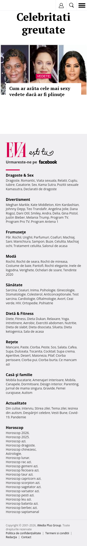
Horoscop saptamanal (22, 512)
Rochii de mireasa (54, 261)
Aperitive (12, 355)
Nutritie (70, 323)
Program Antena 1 (44, 221)
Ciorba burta (48, 360)
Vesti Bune (60, 412)
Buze (49, 241)
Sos (53, 347)
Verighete (26, 270)
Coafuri (55, 237)
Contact (26, 537)
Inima (34, 290)
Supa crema (66, 351)
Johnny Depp (15, 209)
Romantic (28, 180)
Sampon (38, 241)
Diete (10, 319)
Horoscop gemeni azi (22, 466)
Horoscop (14, 427)
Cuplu (72, 180)
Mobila (70, 380)
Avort (61, 298)
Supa (9, 351)
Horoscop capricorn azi (23, 478)
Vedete (43, 76)
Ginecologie (65, 290)
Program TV (59, 217)
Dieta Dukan (36, 319)
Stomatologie (16, 294)
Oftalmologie (46, 298)
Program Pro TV (18, 221)
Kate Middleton (42, 204)
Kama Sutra (47, 184)
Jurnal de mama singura (24, 388)
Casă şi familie (19, 374)
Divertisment (18, 199)
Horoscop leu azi (18, 499)
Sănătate (14, 284)
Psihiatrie (46, 303)
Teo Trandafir (36, 209)
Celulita (60, 241)
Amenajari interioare (48, 380)
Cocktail (49, 351)
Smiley (36, 213)
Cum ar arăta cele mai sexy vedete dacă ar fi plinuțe (39, 91)
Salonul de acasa (55, 246)
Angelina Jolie (58, 209)
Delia (56, 213)
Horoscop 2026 (17, 433)
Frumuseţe (16, 232)
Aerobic (29, 323)
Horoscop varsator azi (22, 491)
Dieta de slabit (16, 327)
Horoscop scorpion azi (22, 482)
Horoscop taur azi (19, 474)
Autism (27, 392)
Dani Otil (22, 213)
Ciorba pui (29, 360)
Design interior (51, 384)
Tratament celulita (27, 246)
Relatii (62, 180)
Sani (9, 241)
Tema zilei (58, 408)
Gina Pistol (69, 213)
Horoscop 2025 (17, 437)
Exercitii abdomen (49, 323)
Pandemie (18, 417)
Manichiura (21, 241)
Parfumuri (41, 237)
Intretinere (14, 323)
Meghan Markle (17, 204)
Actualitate (16, 403)
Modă (11, 256)
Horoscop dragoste (20, 445)
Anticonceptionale (57, 294)
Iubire (10, 184)
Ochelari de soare (48, 270)
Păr (8, 237)
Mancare (12, 347)
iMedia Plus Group (49, 525)
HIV (18, 303)
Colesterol (34, 294)
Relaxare (53, 319)
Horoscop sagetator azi (23, 487)
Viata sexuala (46, 180)
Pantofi (37, 265)
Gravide (49, 388)
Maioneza (39, 355)
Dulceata (21, 351)
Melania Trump (37, 217)
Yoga (65, 319)
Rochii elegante (56, 265)
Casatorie (23, 184)
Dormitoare (30, 384)
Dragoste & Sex (20, 175)
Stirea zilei (42, 408)
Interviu (27, 408)
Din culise (13, 408)
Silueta (57, 327)
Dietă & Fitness (20, 313)
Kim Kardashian (67, 204)
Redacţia (11, 537)
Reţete (12, 341)
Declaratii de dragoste (40, 189)
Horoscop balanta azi (22, 503)
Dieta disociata (40, 327)
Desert (26, 355)
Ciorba (35, 347)
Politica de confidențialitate (23, 533)
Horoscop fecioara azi (22, 470)
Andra (46, 213)
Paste (24, 347)
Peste (45, 347)
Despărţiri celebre (36, 412)
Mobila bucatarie (18, 380)
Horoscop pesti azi (20, 495)
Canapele (13, 384)
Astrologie (13, 453)
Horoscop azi (16, 441)
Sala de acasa (33, 331)
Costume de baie (18, 265)
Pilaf (51, 355)
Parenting (71, 384)
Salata (62, 347)
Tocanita (35, 351)
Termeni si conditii (57, 533)
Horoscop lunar (17, 458)
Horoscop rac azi (18, 462)
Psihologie (48, 290)
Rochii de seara (27, 261)
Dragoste (12, 180)
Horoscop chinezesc (21, 449)
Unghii (27, 237)
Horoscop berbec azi (21, 507)
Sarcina (11, 290)
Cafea (72, 347)
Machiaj (69, 237)
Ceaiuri (23, 290)
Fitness (20, 319)
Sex (34, 184)
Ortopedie (30, 303)
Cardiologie (26, 298)
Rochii (16, 237)
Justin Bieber (15, 217)
